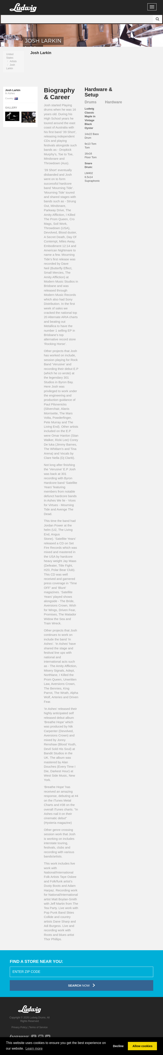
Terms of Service (38, 1027)
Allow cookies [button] (142, 1046)
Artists (13, 61)
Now (81, 985)
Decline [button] (118, 1046)
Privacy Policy (19, 1027)
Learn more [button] (34, 1048)
